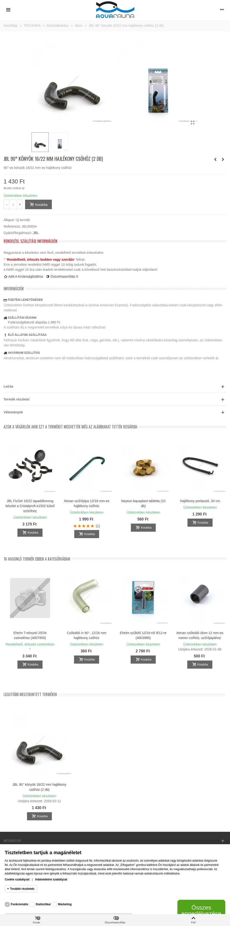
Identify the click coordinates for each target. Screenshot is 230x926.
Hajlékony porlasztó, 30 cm (200, 501)
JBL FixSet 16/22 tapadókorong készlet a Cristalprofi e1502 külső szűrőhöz (29, 506)
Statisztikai (43, 904)
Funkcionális (19, 904)
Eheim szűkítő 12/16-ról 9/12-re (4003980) (143, 635)
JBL (36, 233)
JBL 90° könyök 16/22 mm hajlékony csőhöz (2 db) (39, 787)
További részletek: (22, 888)
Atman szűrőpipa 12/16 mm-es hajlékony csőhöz (87, 503)
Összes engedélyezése (201, 910)
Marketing (65, 904)
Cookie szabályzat (17, 879)
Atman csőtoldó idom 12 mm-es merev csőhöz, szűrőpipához (199, 635)
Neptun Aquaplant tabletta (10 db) (143, 503)
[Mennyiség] (13, 204)
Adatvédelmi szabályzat (51, 879)
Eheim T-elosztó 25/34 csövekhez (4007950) (30, 635)
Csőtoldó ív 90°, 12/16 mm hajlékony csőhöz (86, 635)
